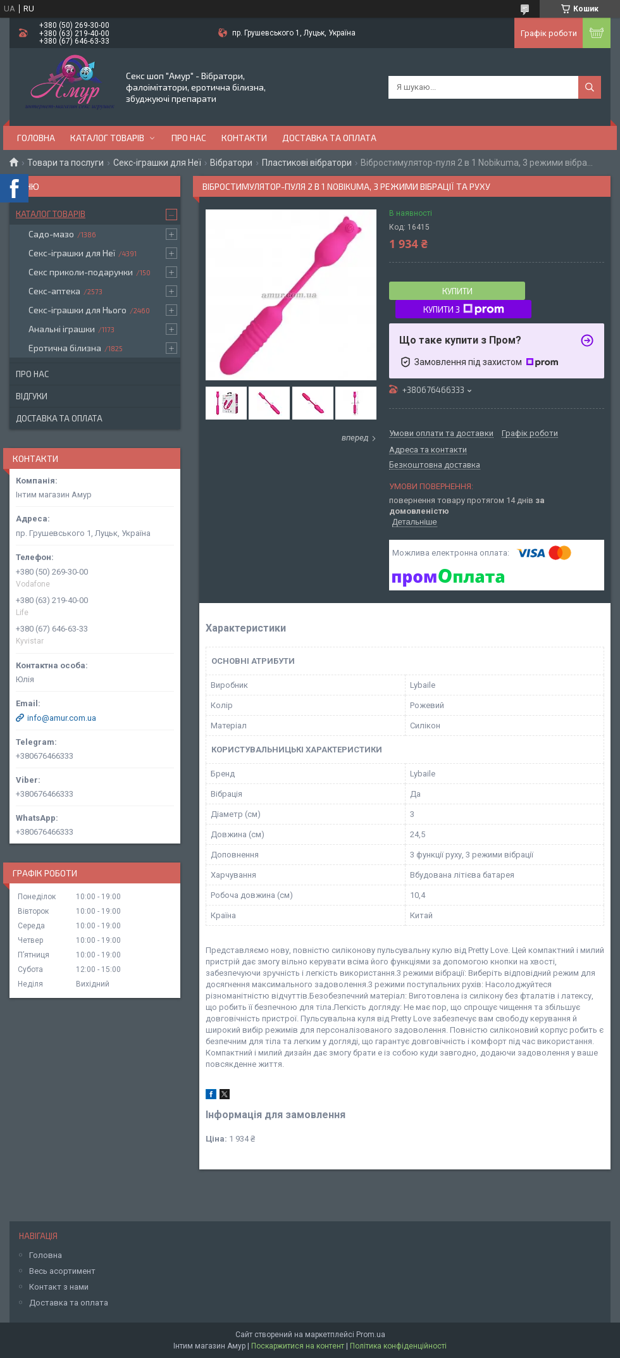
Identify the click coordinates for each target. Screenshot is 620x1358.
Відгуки (31, 396)
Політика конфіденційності (398, 1346)
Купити (457, 291)
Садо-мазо (51, 233)
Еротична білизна (64, 347)
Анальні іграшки (61, 328)
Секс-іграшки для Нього (77, 309)
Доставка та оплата (329, 137)
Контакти (244, 137)
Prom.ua (370, 1334)
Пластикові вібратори (307, 163)
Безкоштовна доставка (434, 465)
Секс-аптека (54, 290)
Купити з (463, 309)
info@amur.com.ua (61, 718)
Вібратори (231, 163)
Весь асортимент (62, 1271)
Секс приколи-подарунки (80, 271)
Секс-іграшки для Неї (157, 163)
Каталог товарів (107, 137)
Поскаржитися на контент (297, 1346)
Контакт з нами (59, 1287)
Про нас (188, 137)
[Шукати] (589, 87)
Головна (36, 137)
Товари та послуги (65, 163)
